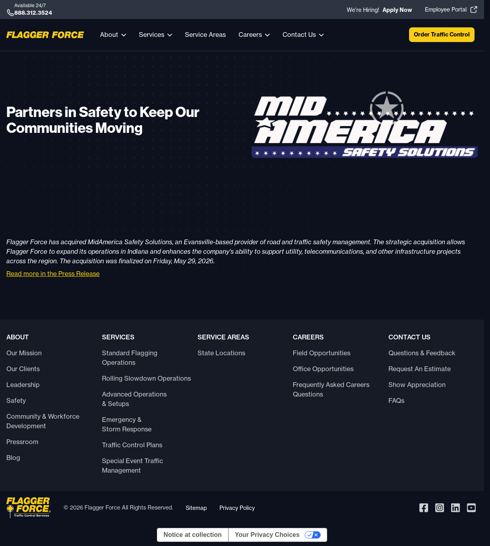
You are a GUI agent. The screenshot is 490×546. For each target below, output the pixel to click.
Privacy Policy (237, 507)
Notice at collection (192, 534)
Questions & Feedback (421, 353)
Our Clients (23, 369)
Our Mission (24, 353)
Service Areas (205, 34)
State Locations (221, 353)
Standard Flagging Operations (130, 357)
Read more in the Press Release (53, 274)
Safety (16, 400)
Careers (250, 34)
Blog (13, 458)
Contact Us (299, 34)
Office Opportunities (323, 369)
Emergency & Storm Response (127, 424)
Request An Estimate (419, 369)
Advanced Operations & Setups (134, 399)
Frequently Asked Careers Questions (331, 389)
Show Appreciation (417, 385)
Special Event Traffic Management (132, 465)
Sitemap (196, 507)
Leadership (23, 385)
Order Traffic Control (442, 34)
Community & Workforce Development (42, 421)
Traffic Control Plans (132, 445)
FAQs (396, 400)
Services (151, 34)
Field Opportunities (321, 353)
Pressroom (22, 442)
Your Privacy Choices (267, 534)
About (109, 34)
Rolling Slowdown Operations (146, 378)
